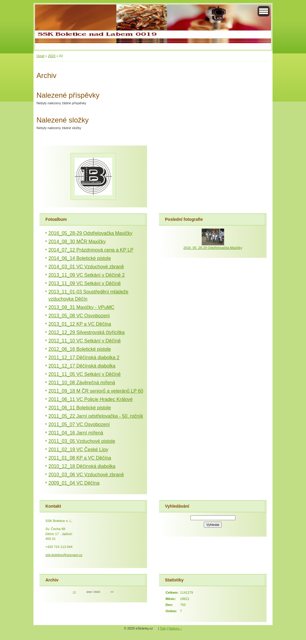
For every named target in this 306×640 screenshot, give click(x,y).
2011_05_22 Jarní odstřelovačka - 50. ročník (95, 416)
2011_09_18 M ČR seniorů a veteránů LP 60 (95, 391)
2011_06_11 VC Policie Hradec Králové (90, 399)
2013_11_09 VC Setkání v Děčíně (84, 283)
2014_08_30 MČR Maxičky (77, 241)
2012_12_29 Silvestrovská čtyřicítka (86, 332)
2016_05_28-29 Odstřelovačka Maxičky (90, 233)
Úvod (40, 56)
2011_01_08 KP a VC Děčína (79, 457)
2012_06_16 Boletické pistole (79, 349)
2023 (52, 56)
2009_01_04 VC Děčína (74, 483)
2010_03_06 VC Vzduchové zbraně (86, 474)
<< (74, 591)
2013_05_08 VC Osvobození (79, 315)
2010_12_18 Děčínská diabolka (81, 466)
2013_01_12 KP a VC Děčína (79, 324)
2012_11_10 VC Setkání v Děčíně (84, 340)
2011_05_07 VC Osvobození (79, 424)
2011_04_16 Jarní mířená (75, 432)
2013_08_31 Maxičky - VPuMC (81, 307)
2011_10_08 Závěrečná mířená (81, 382)
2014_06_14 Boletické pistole (79, 258)
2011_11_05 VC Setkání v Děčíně (84, 374)
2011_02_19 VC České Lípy (78, 449)
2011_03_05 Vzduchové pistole (81, 441)
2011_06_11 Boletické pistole (79, 407)
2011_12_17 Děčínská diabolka (81, 365)
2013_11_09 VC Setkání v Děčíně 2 (86, 275)
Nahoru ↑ (175, 628)
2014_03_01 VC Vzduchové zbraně (86, 266)
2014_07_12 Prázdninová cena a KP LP (90, 249)
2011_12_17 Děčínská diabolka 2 (84, 357)
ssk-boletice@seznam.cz (63, 555)
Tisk (163, 628)
